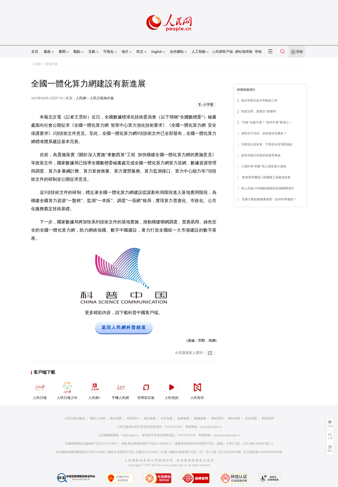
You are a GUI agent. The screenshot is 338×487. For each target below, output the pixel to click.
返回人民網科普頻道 (124, 327)
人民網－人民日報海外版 (95, 98)
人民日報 (39, 390)
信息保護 (251, 418)
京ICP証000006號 (229, 452)
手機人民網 (120, 390)
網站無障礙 (243, 51)
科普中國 (51, 64)
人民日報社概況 (74, 418)
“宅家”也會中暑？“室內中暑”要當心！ (266, 122)
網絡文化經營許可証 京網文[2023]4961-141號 (137, 452)
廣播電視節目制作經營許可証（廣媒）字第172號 (207, 443)
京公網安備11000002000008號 (262, 452)
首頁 (34, 51)
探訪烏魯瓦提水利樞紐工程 (259, 100)
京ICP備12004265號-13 (258, 443)
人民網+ (94, 390)
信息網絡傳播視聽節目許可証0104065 (80, 452)
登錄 (299, 51)
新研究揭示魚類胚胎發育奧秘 (260, 155)
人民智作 (197, 390)
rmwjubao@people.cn (227, 435)
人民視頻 (171, 390)
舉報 (258, 51)
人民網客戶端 (222, 51)
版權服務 (183, 418)
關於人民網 (97, 418)
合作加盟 (167, 418)
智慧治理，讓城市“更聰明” (259, 111)
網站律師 (234, 418)
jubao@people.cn (211, 426)
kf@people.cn (130, 435)
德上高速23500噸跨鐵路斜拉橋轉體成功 (267, 188)
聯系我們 (268, 418)
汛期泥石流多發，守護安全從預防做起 (267, 144)
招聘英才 (133, 418)
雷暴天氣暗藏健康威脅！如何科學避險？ (269, 199)
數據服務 (200, 418)
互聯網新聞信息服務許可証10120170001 (91, 443)
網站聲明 (217, 418)
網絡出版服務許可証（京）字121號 (192, 452)
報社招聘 (116, 418)
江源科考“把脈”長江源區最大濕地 (263, 166)
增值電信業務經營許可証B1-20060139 (146, 443)
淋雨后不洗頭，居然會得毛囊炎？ (263, 133)
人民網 (36, 64)
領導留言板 (146, 390)
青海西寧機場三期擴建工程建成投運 (265, 177)
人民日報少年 (67, 390)
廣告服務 (150, 418)
